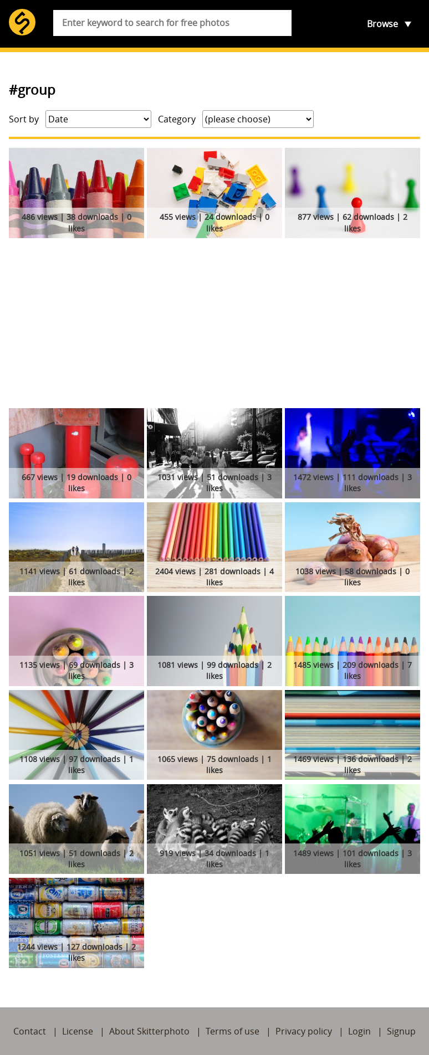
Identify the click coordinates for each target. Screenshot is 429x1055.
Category (177, 119)
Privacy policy (303, 1031)
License (77, 1031)
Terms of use (232, 1031)
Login (359, 1031)
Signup (401, 1031)
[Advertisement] (214, 325)
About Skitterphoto (149, 1031)
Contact (29, 1031)
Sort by (24, 119)
